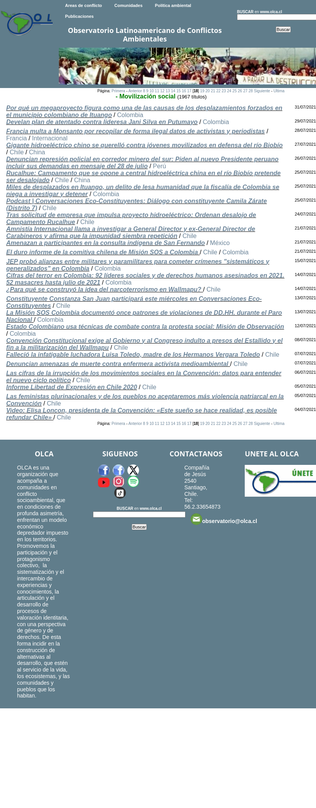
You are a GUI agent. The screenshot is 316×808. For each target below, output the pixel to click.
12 (162, 91)
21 (213, 91)
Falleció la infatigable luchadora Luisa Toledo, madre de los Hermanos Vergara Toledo (133, 354)
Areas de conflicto (83, 5)
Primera (118, 91)
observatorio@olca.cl (224, 519)
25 (234, 91)
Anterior (135, 91)
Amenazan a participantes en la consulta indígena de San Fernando (105, 243)
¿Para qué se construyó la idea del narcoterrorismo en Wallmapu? (104, 289)
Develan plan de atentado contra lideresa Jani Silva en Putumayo (102, 122)
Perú (159, 166)
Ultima (278, 91)
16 (184, 91)
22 (218, 91)
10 (151, 91)
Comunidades (128, 5)
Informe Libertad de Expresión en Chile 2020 (71, 387)
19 (202, 91)
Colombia (130, 115)
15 (178, 91)
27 (245, 91)
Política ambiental (173, 5)
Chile (17, 152)
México (220, 243)
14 (173, 91)
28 (251, 91)
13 (168, 91)
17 (189, 91)
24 (229, 91)
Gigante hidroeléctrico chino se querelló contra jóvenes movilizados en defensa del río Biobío (144, 145)
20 (208, 91)
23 (224, 91)
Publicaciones (79, 16)
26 (240, 91)
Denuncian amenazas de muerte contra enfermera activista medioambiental (118, 364)
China (37, 152)
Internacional (50, 138)
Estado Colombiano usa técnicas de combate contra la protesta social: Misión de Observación (145, 326)
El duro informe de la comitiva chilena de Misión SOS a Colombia (103, 252)
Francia (16, 138)
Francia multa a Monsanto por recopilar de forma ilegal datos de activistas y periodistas (135, 131)
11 (157, 91)
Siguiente (262, 91)
